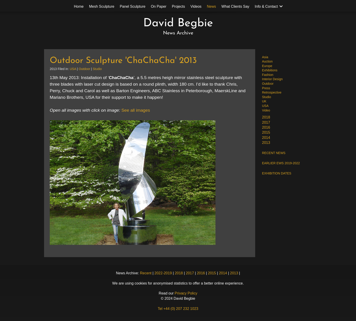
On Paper (158, 6)
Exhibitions (269, 70)
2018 (266, 117)
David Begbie (178, 23)
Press (266, 88)
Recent (146, 273)
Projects (178, 6)
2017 (266, 122)
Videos (196, 6)
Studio (266, 97)
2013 (266, 143)
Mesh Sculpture (101, 6)
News (211, 6)
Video (266, 110)
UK (264, 101)
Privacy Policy (186, 293)
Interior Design (272, 79)
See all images (135, 110)
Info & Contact (266, 6)
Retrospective (272, 92)
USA (265, 106)
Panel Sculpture (132, 6)
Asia (265, 57)
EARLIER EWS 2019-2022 (281, 163)
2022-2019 (163, 273)
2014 (266, 138)
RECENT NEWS (273, 153)
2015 (266, 132)
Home (79, 6)
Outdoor (268, 83)
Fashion (267, 75)
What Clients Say (235, 6)
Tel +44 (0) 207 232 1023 (178, 309)
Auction (267, 61)
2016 (266, 127)
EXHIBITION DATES (276, 173)
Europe (267, 66)
